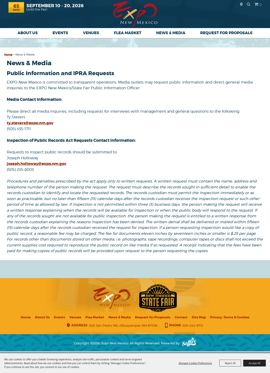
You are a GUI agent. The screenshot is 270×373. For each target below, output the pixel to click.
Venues (91, 32)
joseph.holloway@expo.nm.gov (36, 163)
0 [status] (260, 4)
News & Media (170, 32)
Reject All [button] (230, 363)
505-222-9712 (192, 325)
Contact (181, 317)
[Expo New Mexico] (135, 14)
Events (60, 32)
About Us (28, 32)
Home (8, 54)
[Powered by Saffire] (189, 343)
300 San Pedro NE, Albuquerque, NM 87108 (123, 325)
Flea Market (127, 32)
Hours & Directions (241, 4)
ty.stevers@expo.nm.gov (30, 123)
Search (248, 4)
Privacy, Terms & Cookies (230, 317)
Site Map (199, 317)
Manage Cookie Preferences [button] (195, 363)
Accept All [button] (254, 363)
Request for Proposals (226, 32)
